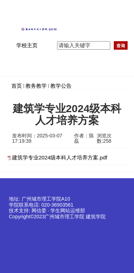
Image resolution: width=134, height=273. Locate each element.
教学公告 (61, 86)
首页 (16, 86)
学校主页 (27, 45)
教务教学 (36, 86)
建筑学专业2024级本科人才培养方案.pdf (59, 157)
